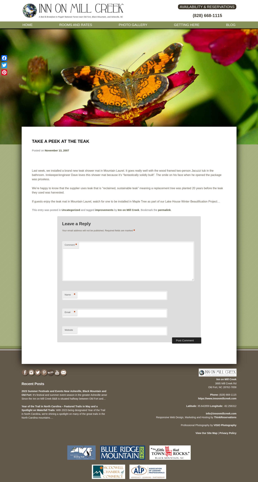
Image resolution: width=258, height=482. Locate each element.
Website (69, 330)
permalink (164, 209)
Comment (71, 245)
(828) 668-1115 (207, 15)
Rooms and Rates (75, 25)
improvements (104, 209)
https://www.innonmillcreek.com (217, 398)
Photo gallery (133, 25)
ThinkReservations (225, 417)
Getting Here (187, 25)
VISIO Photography (225, 425)
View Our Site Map (206, 433)
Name (70, 294)
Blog (231, 25)
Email (70, 312)
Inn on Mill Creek (128, 209)
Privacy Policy (228, 433)
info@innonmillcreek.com (221, 413)
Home (28, 25)
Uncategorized (71, 209)
